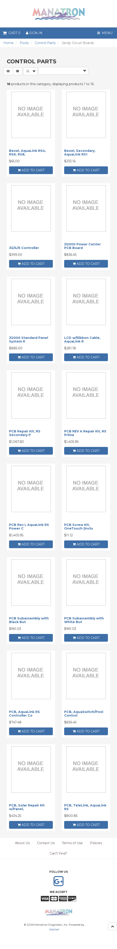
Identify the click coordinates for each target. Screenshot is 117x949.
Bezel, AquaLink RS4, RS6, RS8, (27, 152)
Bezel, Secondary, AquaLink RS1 (79, 152)
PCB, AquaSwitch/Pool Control (83, 713)
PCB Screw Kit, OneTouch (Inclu (78, 526)
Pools (24, 43)
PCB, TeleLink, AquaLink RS (85, 807)
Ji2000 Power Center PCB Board (82, 246)
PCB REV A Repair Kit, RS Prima (85, 433)
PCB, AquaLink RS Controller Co (24, 713)
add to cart (31, 170)
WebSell (54, 929)
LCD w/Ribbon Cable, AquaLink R (82, 339)
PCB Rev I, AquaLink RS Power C (29, 526)
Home (8, 43)
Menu (104, 33)
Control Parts (45, 43)
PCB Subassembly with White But (84, 620)
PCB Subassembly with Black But (29, 620)
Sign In (34, 33)
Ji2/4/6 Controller (24, 248)
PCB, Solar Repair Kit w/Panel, (27, 807)
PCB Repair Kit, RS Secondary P (24, 433)
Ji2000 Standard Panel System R (28, 339)
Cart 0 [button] (11, 33)
